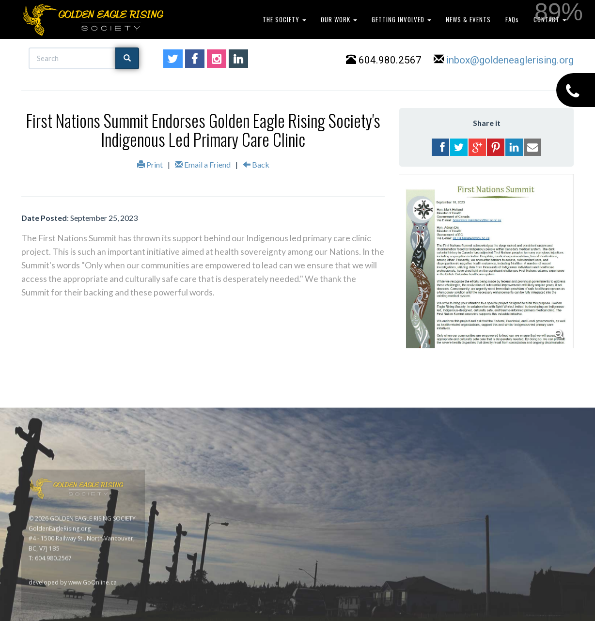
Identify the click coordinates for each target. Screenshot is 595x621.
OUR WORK (339, 19)
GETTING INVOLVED (401, 19)
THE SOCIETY (284, 19)
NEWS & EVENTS (468, 19)
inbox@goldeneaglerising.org (510, 60)
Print (150, 164)
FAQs (512, 19)
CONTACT (549, 19)
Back (256, 164)
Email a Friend (203, 164)
